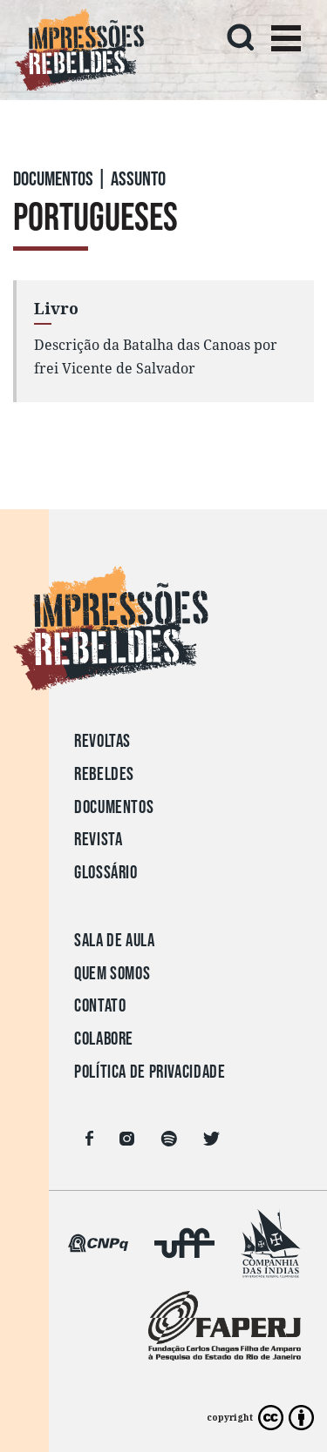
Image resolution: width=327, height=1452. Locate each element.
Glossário (106, 873)
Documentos (113, 807)
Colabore (103, 1039)
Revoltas (102, 741)
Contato (100, 1006)
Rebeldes (104, 774)
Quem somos (112, 974)
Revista (98, 839)
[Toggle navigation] (286, 41)
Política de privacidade (150, 1072)
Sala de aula (114, 940)
